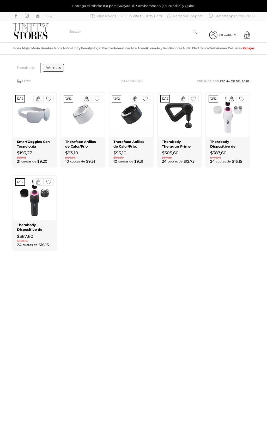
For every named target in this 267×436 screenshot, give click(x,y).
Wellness (53, 68)
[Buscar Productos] (195, 32)
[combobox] (133, 32)
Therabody (26, 68)
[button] (52, 81)
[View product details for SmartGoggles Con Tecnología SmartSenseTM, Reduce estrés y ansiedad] (34, 130)
